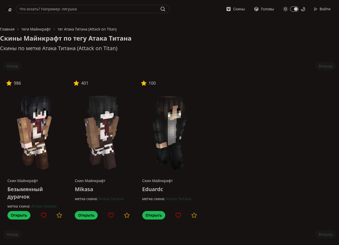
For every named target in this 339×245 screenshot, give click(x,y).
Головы (264, 8)
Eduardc (152, 189)
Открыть (19, 215)
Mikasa (84, 189)
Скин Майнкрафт (22, 180)
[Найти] (163, 9)
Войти (322, 8)
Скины (235, 8)
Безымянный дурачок (25, 193)
